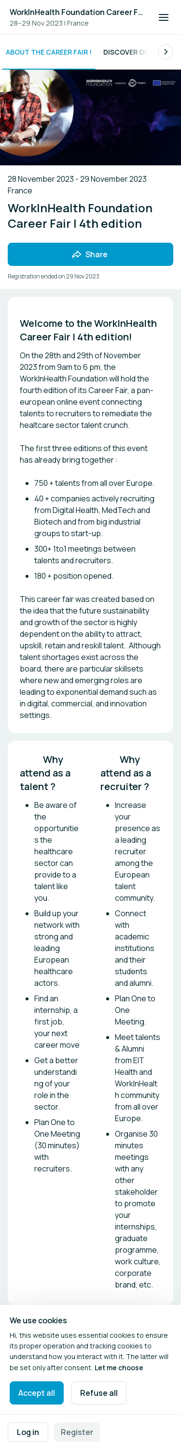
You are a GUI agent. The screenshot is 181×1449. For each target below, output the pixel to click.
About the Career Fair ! (49, 52)
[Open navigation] (163, 17)
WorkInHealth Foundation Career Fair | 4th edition (78, 12)
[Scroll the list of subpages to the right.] (165, 51)
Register (77, 1432)
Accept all (36, 1393)
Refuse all (99, 1393)
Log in (28, 1432)
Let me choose (119, 1367)
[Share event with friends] (90, 254)
